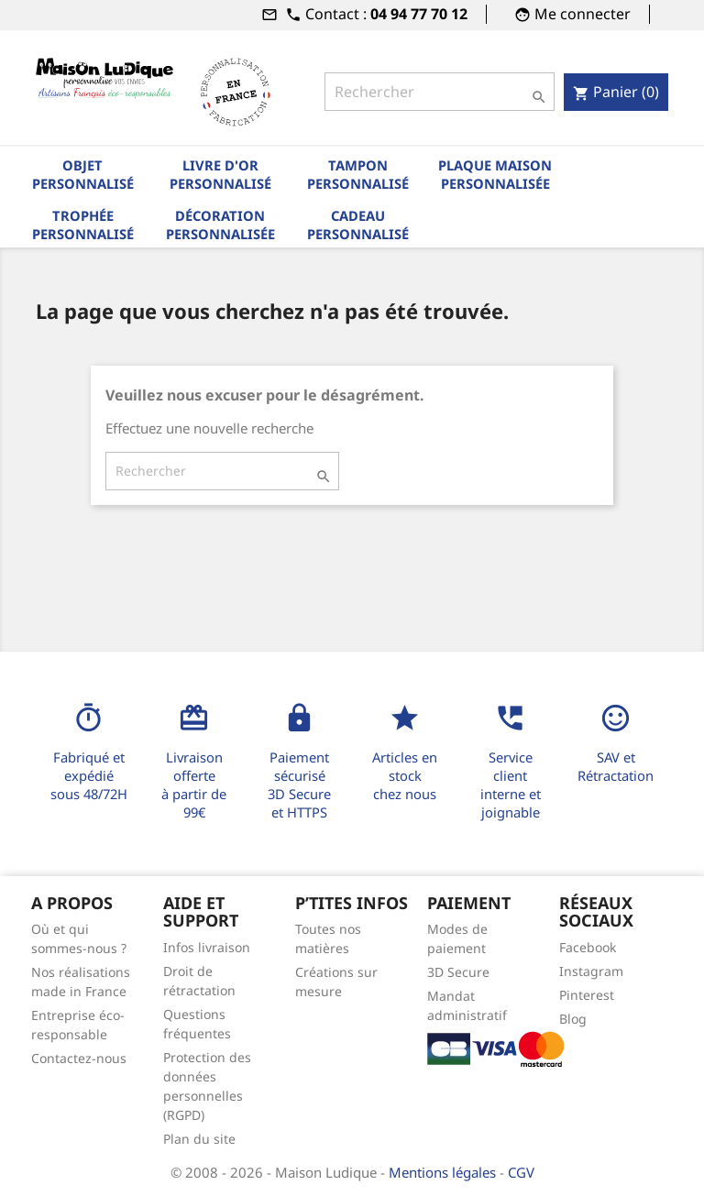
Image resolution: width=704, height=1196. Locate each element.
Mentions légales (444, 1172)
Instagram (591, 971)
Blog (573, 1018)
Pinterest (586, 995)
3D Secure (458, 972)
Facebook (587, 947)
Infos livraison (206, 947)
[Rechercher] (439, 91)
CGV (521, 1172)
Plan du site (199, 1138)
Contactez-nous (78, 1058)
